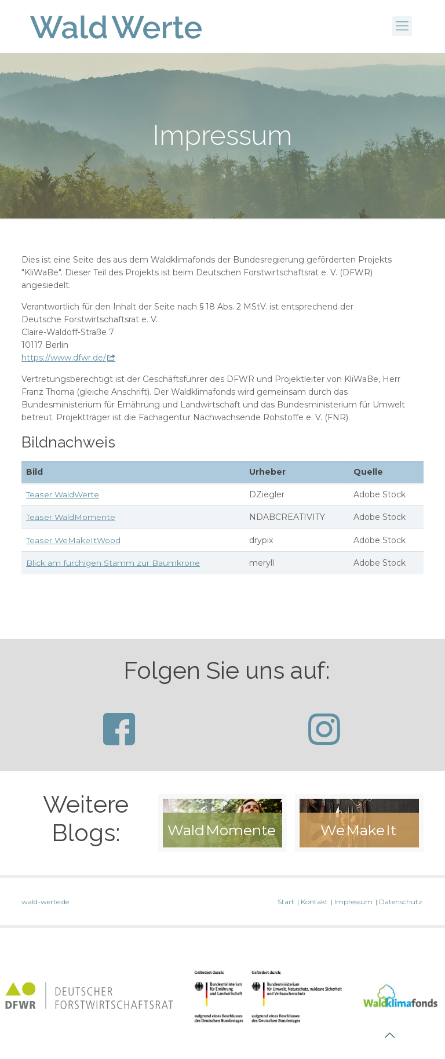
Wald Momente (221, 829)
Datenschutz (400, 900)
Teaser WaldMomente (71, 517)
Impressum (353, 900)
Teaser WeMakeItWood (74, 539)
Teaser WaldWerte (63, 494)
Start (286, 900)
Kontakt (314, 900)
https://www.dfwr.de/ (63, 357)
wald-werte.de (45, 900)
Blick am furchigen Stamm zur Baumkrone (113, 562)
